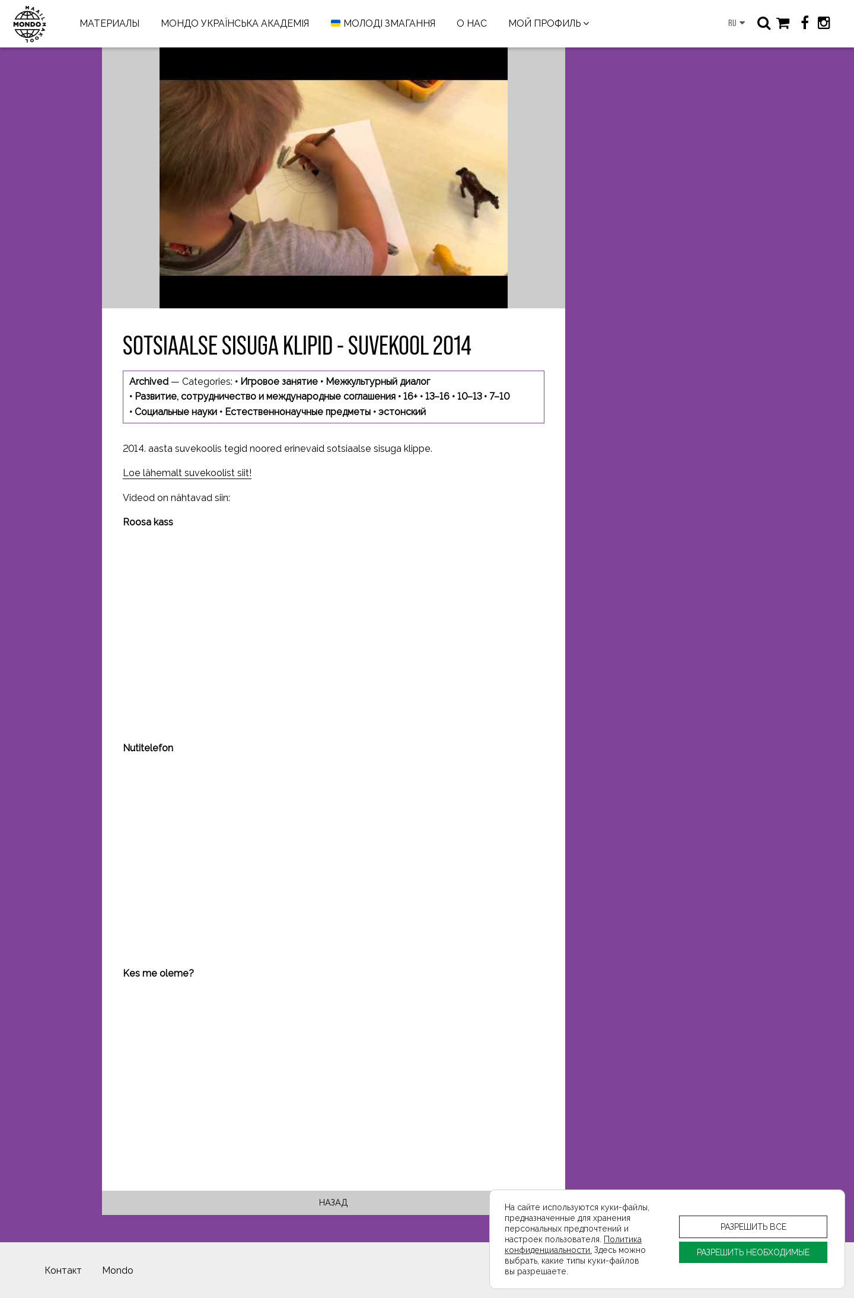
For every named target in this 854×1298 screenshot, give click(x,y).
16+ (410, 396)
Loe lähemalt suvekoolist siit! (187, 473)
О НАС (472, 23)
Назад (333, 1202)
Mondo (117, 1270)
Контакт (63, 1270)
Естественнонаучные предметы (298, 411)
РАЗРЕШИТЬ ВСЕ (753, 1227)
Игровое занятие (279, 381)
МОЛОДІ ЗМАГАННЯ (383, 24)
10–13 (469, 396)
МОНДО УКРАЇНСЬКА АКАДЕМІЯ (235, 23)
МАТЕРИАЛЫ (109, 23)
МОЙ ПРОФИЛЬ (544, 23)
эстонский (402, 411)
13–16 (437, 396)
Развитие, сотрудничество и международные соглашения (265, 396)
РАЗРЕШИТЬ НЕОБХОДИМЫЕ (753, 1252)
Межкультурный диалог (378, 381)
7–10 (499, 396)
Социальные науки (176, 411)
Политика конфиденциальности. (573, 1244)
